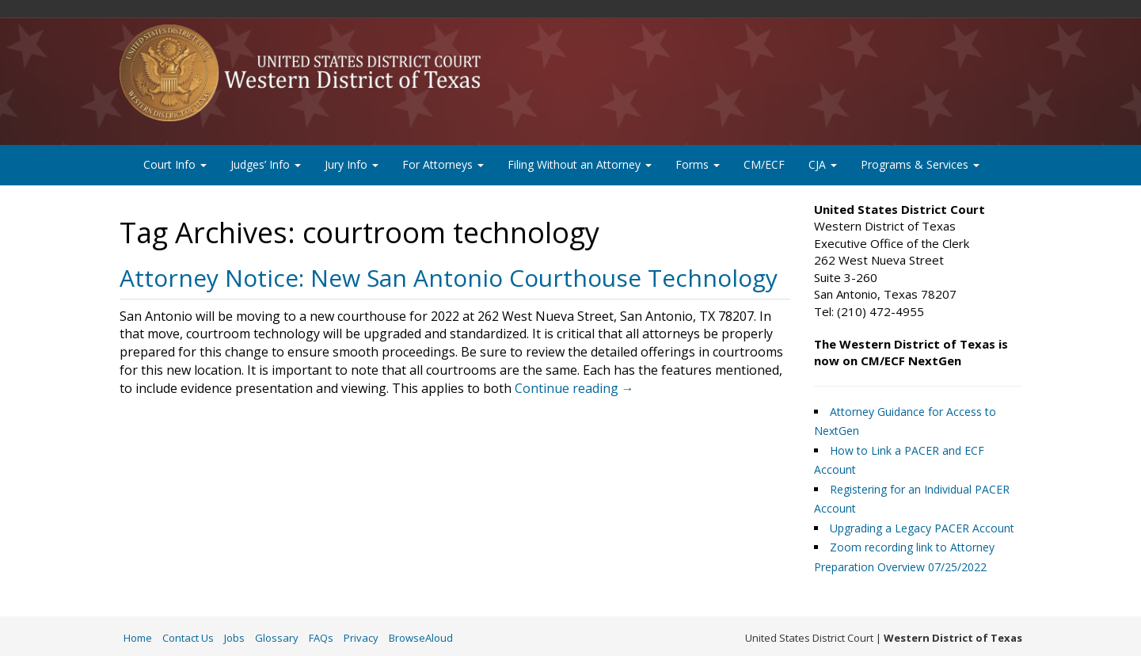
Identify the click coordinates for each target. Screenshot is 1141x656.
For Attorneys (443, 164)
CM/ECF (764, 164)
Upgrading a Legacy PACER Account (922, 528)
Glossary (277, 638)
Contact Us (188, 638)
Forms (697, 164)
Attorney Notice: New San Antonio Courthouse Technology (449, 277)
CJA (822, 164)
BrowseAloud (421, 638)
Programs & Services (920, 164)
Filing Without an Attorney (580, 164)
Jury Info (351, 164)
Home (138, 638)
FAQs (321, 638)
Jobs (234, 638)
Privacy (361, 638)
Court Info (175, 164)
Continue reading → (574, 388)
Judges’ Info (265, 164)
